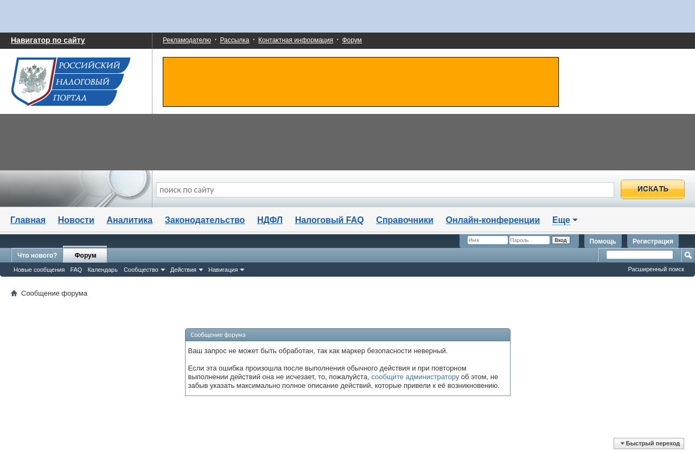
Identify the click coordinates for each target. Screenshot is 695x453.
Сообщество (141, 269)
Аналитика (129, 220)
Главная (28, 220)
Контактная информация (295, 40)
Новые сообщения (39, 269)
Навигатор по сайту (48, 40)
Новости (76, 220)
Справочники (404, 220)
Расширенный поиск (656, 269)
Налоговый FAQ (329, 220)
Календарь (102, 269)
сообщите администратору (415, 377)
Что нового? (37, 255)
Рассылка (234, 40)
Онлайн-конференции (493, 220)
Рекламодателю (187, 40)
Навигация (223, 269)
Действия (183, 269)
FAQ (76, 269)
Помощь (603, 241)
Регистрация (653, 241)
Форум (351, 40)
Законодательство (205, 220)
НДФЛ (270, 220)
